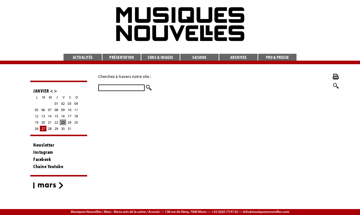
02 (63, 103)
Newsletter (43, 145)
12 (36, 116)
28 (50, 128)
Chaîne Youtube (48, 166)
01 (56, 103)
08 (56, 110)
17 (69, 116)
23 (63, 122)
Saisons (199, 57)
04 (76, 103)
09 (63, 110)
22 (56, 122)
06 (43, 110)
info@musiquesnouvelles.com (266, 211)
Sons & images (160, 57)
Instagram (43, 152)
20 (43, 122)
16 (63, 116)
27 (43, 128)
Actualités (83, 57)
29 (56, 128)
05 (36, 110)
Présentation (121, 57)
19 (36, 122)
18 (76, 116)
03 (69, 103)
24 (69, 122)
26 (36, 128)
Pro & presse (277, 57)
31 (69, 128)
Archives (238, 57)
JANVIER (41, 90)
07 (50, 110)
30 (63, 128)
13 (43, 116)
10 (69, 110)
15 (56, 116)
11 (76, 110)
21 (50, 122)
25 (76, 122)
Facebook (42, 159)
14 (50, 116)
